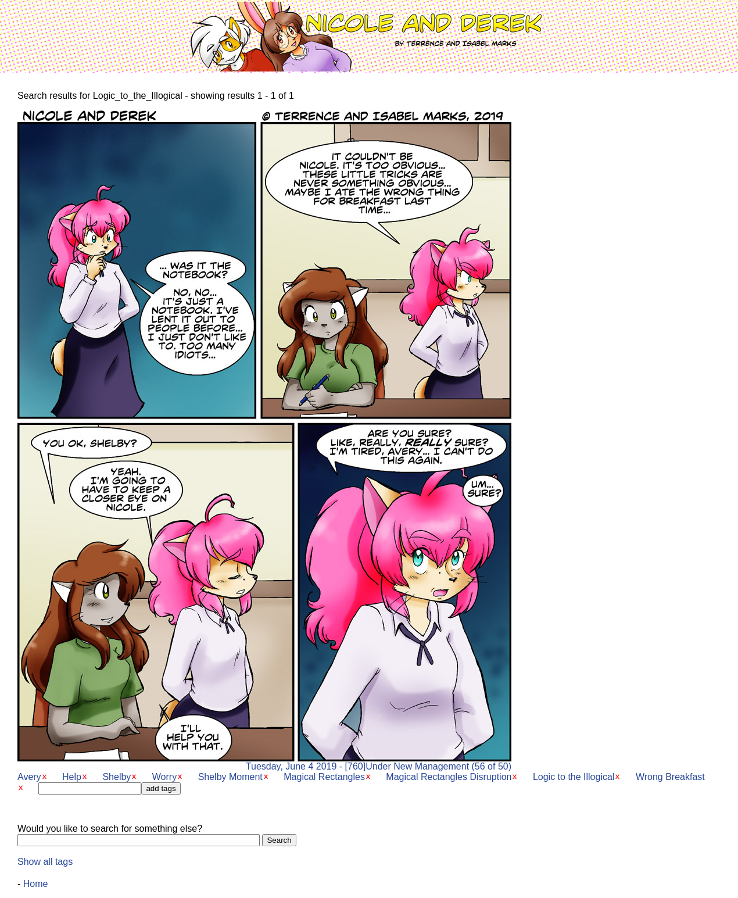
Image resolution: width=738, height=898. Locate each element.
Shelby (116, 777)
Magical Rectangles (324, 777)
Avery (29, 777)
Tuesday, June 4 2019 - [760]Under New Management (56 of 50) (264, 762)
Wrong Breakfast (670, 777)
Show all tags (45, 862)
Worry (164, 777)
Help (71, 777)
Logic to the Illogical (574, 777)
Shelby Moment (230, 777)
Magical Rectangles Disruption (448, 777)
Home (35, 884)
